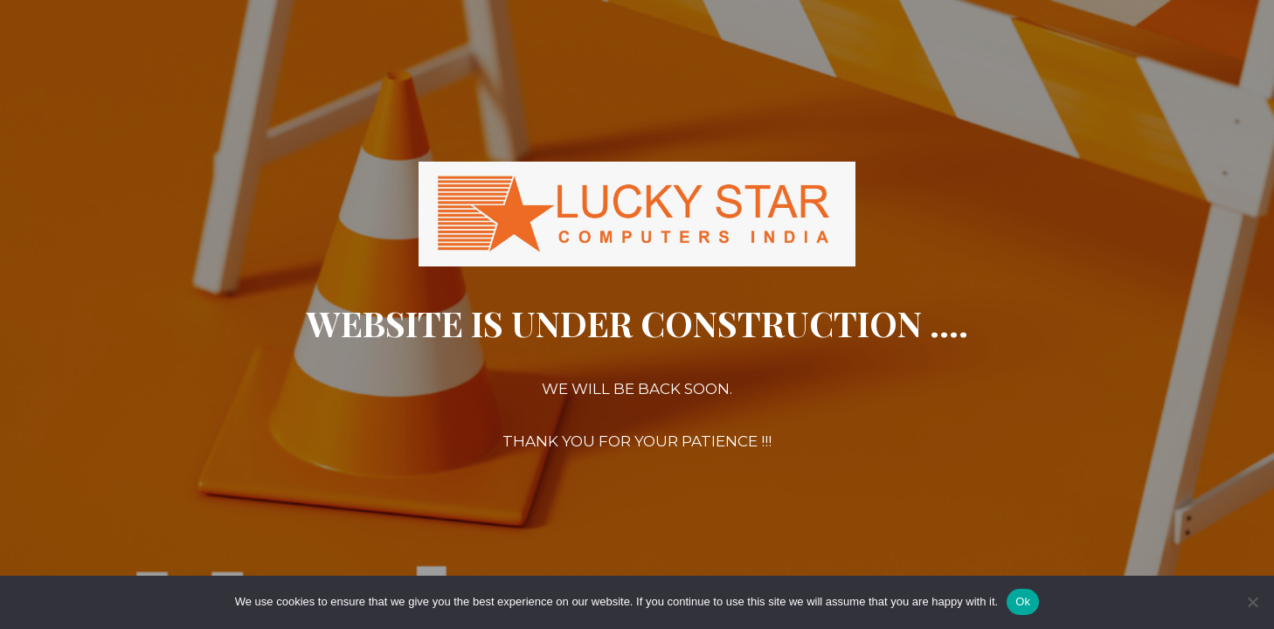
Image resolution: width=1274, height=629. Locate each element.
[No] (1252, 602)
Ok (1022, 601)
